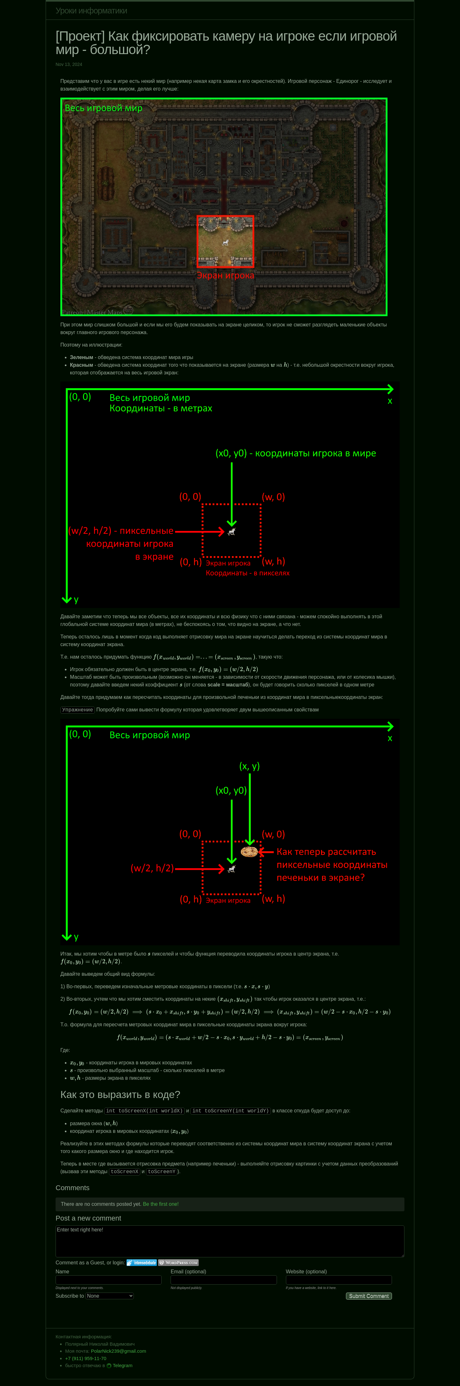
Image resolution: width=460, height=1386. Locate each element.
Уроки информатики (91, 10)
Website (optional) (306, 1271)
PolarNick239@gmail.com (118, 1351)
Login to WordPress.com (178, 1262)
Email (177, 1271)
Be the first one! (161, 1204)
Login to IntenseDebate (141, 1262)
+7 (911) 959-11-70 (85, 1358)
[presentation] (273, 365)
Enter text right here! (230, 1241)
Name (62, 1271)
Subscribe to (95, 1296)
